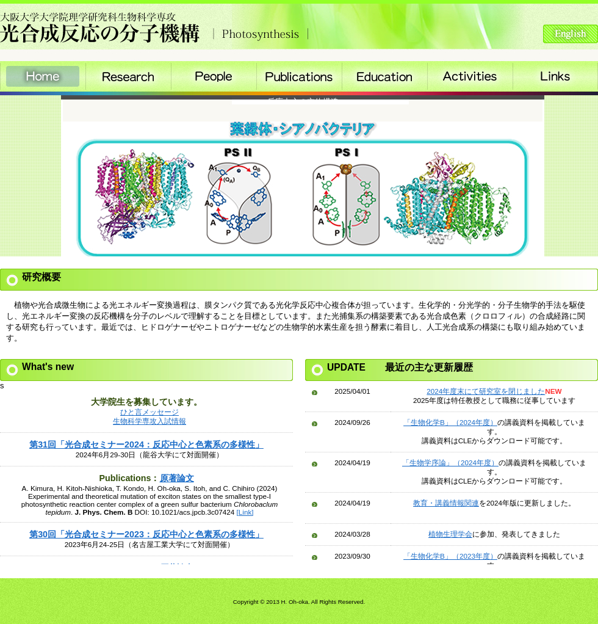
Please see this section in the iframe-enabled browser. (146, 472)
